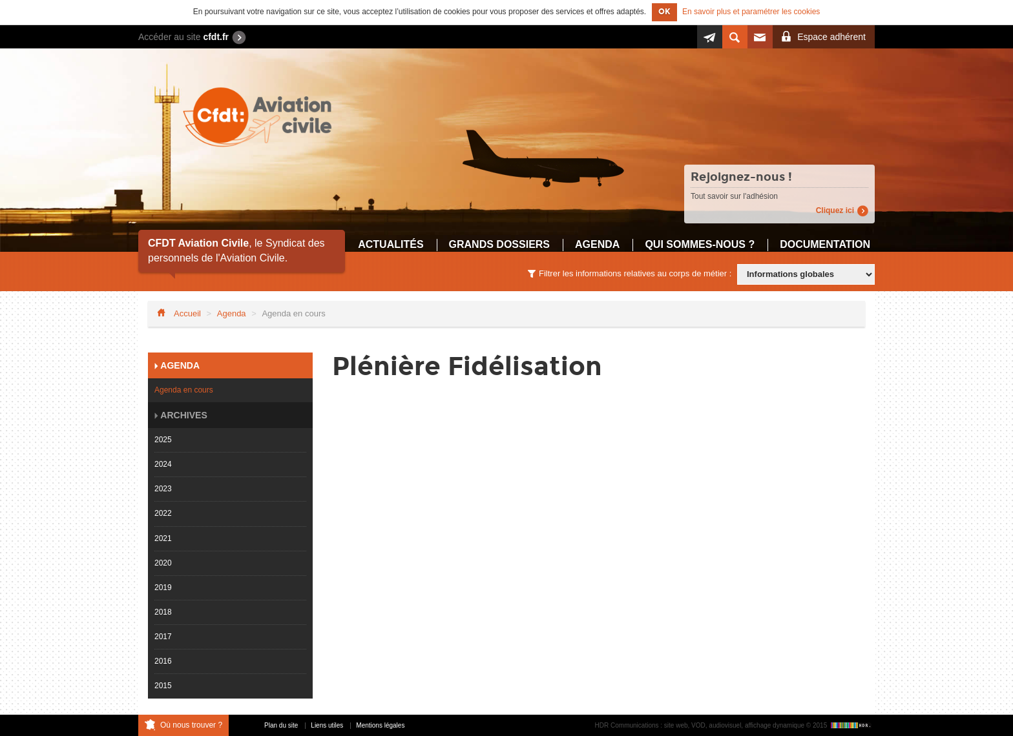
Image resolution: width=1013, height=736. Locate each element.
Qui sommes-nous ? (700, 244)
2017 (163, 636)
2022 (163, 513)
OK (664, 11)
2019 (163, 587)
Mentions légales (380, 725)
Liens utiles (327, 725)
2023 (163, 488)
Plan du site (281, 725)
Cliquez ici (835, 210)
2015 (163, 685)
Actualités (390, 244)
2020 (163, 562)
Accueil (187, 313)
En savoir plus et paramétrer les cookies (751, 11)
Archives (182, 415)
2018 (163, 612)
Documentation (825, 244)
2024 (163, 464)
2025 (163, 439)
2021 (163, 538)
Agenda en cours (183, 389)
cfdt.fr (216, 37)
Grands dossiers (499, 244)
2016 (163, 661)
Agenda (597, 244)
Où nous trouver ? (191, 725)
